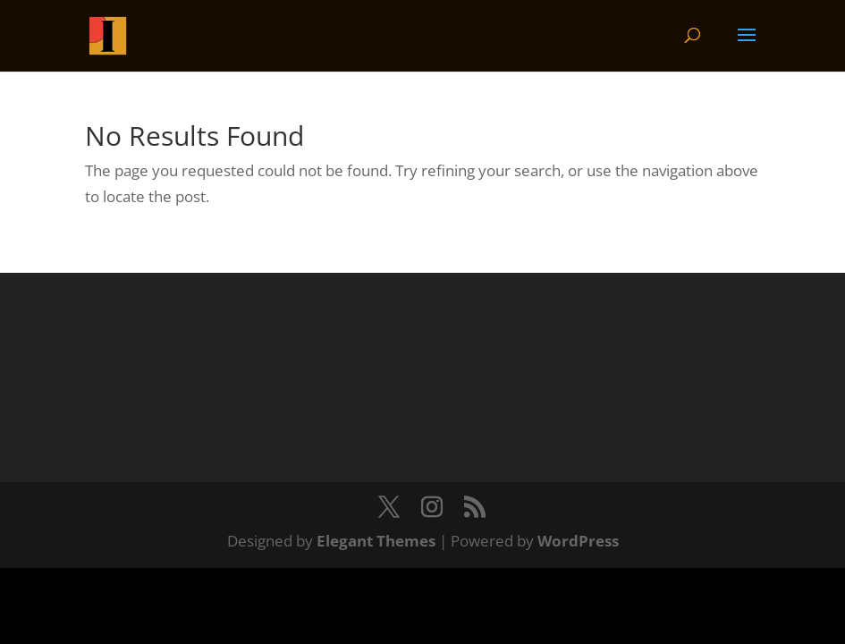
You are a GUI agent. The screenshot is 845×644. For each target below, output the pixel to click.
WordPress (578, 540)
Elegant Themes (376, 540)
